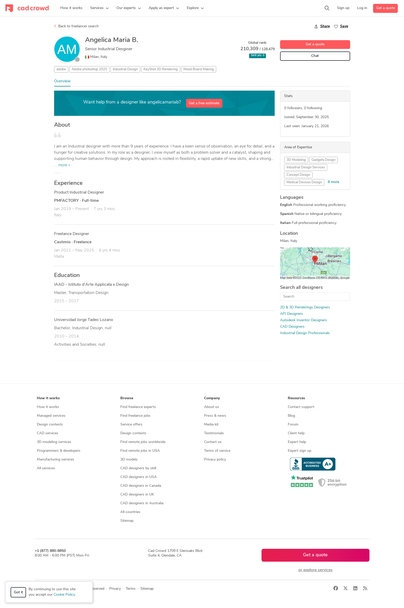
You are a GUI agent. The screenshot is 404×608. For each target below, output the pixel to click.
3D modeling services (54, 442)
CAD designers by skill (138, 468)
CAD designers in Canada (140, 486)
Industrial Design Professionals (305, 333)
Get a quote (385, 8)
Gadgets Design (323, 160)
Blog (291, 416)
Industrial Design (125, 69)
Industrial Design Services (306, 167)
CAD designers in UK (137, 495)
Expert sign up (299, 451)
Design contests (50, 425)
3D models (129, 460)
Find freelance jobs (135, 416)
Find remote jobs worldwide (142, 442)
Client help (296, 433)
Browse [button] (126, 398)
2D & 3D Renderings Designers (305, 307)
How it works (48, 407)
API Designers (291, 314)
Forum (293, 425)
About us (211, 407)
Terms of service (217, 451)
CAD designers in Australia (141, 503)
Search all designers (301, 287)
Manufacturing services (55, 460)
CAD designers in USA (138, 477)
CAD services (47, 433)
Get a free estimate (204, 103)
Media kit (211, 425)
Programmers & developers (58, 451)
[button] (99, 8)
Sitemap (126, 521)
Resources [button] (296, 398)
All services (46, 468)
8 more (333, 182)
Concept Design (298, 175)
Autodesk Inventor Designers (303, 320)
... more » (62, 165)
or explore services (315, 570)
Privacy (115, 589)
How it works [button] (48, 398)
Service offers (131, 425)
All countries (130, 512)
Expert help (297, 442)
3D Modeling (296, 160)
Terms (131, 589)
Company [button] (212, 398)
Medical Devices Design (304, 182)
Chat (315, 56)
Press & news (215, 416)
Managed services (51, 416)
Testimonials (214, 433)
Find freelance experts (138, 407)
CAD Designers (292, 327)
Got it (18, 592)
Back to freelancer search (76, 26)
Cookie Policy (64, 595)
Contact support (301, 407)
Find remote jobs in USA (140, 451)
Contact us (213, 442)
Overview (62, 81)
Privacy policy (215, 460)
